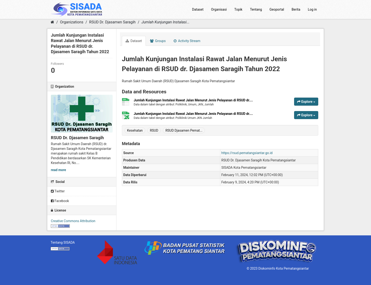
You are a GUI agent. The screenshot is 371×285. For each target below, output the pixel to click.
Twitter (58, 191)
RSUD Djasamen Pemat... (183, 130)
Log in (312, 9)
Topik (238, 9)
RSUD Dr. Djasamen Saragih (112, 22)
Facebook (60, 201)
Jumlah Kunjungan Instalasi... (165, 22)
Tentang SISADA (63, 242)
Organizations (72, 22)
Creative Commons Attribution (73, 221)
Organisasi (219, 9)
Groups (158, 41)
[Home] (52, 22)
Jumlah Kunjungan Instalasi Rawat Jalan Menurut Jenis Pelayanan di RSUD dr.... (193, 100)
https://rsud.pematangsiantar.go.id (247, 153)
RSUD (154, 130)
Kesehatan (135, 130)
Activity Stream (187, 41)
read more (58, 170)
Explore (306, 102)
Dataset (197, 9)
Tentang (256, 9)
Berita (296, 9)
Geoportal (276, 9)
